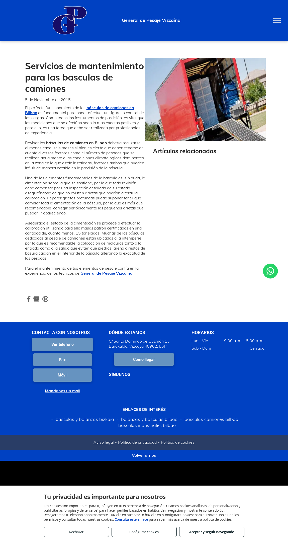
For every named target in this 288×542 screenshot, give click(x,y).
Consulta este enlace (131, 519)
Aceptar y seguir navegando (211, 531)
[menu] (276, 20)
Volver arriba (144, 455)
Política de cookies (178, 442)
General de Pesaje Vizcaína (106, 273)
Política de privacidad (137, 442)
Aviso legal (103, 442)
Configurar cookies (144, 531)
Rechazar (76, 531)
